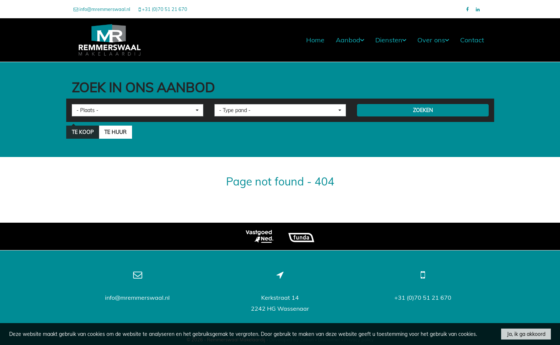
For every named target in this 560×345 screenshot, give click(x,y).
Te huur (115, 132)
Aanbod (350, 40)
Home (315, 40)
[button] (137, 110)
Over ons (433, 40)
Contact (472, 40)
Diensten (390, 40)
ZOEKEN (423, 110)
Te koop (83, 132)
